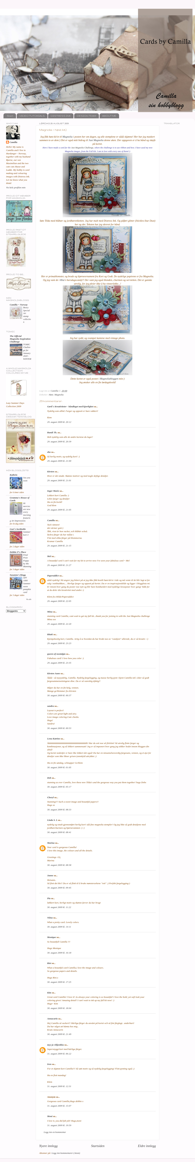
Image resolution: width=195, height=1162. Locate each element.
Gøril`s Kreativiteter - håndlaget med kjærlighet (70, 406)
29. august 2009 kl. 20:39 (59, 441)
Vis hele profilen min (15, 187)
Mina (49, 611)
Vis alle (28, 599)
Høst (51, 394)
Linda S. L (52, 820)
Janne (50, 875)
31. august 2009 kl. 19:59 (59, 1125)
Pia (48, 898)
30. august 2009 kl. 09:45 (59, 887)
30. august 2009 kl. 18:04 (59, 1008)
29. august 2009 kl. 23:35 (59, 662)
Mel (49, 556)
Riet (49, 963)
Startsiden (97, 1146)
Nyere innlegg (48, 1146)
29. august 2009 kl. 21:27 (59, 565)
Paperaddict (53, 575)
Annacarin (52, 1018)
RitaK (50, 634)
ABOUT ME (109, 116)
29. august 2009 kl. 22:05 (59, 601)
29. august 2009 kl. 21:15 (59, 545)
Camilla (51, 520)
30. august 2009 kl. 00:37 (59, 695)
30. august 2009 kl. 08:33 (59, 809)
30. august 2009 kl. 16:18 (59, 952)
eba (49, 452)
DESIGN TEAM (86, 116)
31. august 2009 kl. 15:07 (59, 1105)
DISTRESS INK (61, 116)
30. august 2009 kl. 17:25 (59, 982)
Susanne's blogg (18, 575)
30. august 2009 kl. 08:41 (59, 832)
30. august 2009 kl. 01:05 (59, 767)
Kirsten (50, 471)
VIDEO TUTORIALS (32, 116)
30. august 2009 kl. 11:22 (59, 907)
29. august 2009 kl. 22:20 (59, 624)
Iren (49, 1064)
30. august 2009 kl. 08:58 (59, 865)
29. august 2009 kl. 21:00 (59, 461)
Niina (50, 917)
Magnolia (68, 136)
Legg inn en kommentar (55, 1132)
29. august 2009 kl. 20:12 (59, 422)
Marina (50, 843)
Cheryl (50, 797)
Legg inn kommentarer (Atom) (66, 1153)
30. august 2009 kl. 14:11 (59, 926)
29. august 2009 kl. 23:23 (59, 643)
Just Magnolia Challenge (82, 147)
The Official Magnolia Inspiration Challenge (20, 339)
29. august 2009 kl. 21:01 (59, 480)
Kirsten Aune (53, 673)
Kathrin (13, 475)
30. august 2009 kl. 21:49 (59, 1034)
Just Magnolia (96, 140)
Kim (49, 992)
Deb (49, 778)
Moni (49, 1116)
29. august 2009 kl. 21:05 (59, 509)
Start (10, 116)
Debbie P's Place (18, 552)
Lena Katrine (53, 738)
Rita (62, 280)
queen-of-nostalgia (56, 654)
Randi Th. (52, 432)
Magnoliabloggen (109, 378)
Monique (51, 937)
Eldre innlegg (147, 1146)
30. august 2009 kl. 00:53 (59, 728)
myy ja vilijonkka (55, 1044)
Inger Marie (53, 491)
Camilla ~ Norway (19, 304)
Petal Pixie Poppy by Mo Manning (27, 561)
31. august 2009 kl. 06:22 (59, 1053)
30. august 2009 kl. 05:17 (59, 786)
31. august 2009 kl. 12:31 (59, 1086)
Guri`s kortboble (18, 529)
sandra (50, 706)
